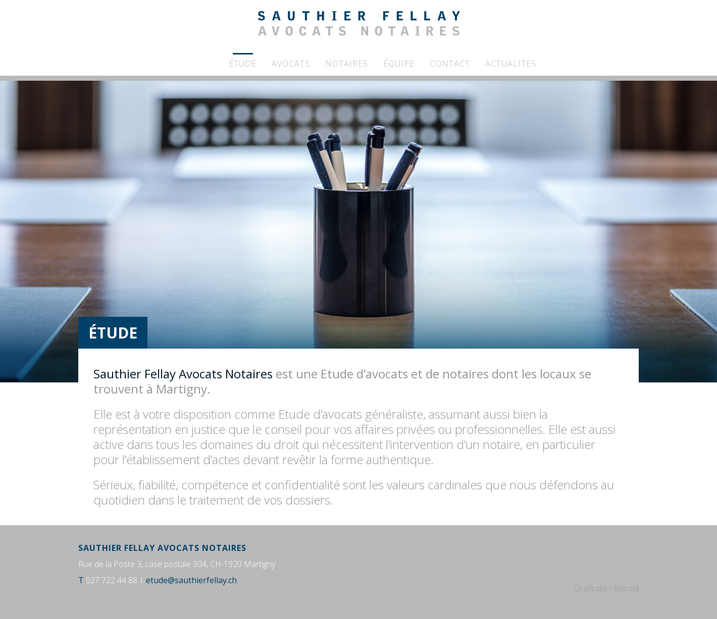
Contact (450, 63)
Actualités (510, 63)
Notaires (346, 63)
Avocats (291, 63)
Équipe (399, 63)
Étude (243, 63)
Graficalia (590, 588)
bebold (626, 588)
